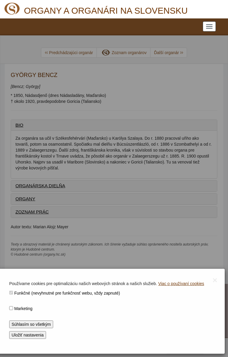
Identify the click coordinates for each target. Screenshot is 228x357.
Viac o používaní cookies (181, 283)
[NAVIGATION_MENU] (209, 26)
